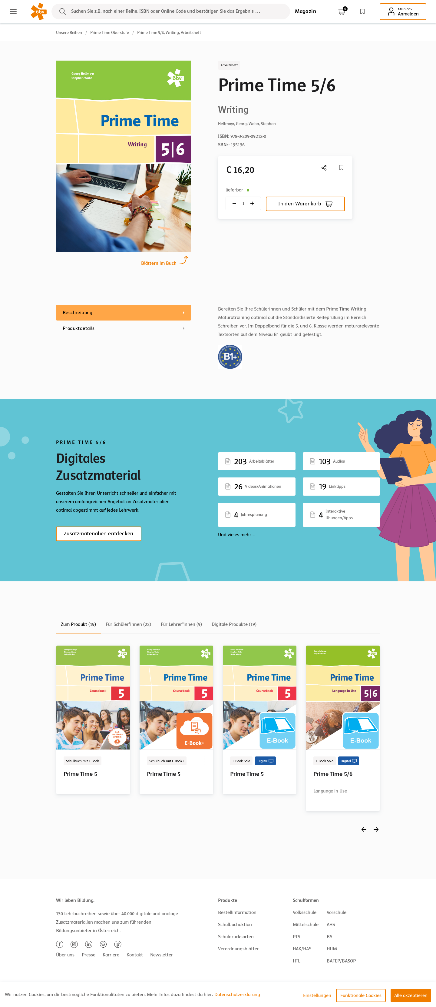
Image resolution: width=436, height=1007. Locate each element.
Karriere (111, 955)
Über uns (65, 955)
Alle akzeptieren (411, 995)
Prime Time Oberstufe (109, 32)
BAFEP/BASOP (341, 961)
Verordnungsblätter (238, 949)
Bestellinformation (237, 912)
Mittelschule (306, 924)
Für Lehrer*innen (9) (181, 624)
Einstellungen (317, 995)
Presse (88, 955)
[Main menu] (13, 11)
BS (329, 936)
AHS (331, 924)
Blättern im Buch (159, 262)
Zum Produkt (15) (78, 624)
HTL (296, 961)
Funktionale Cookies (361, 995)
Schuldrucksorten (236, 936)
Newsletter (161, 955)
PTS (296, 936)
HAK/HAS (302, 949)
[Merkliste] (341, 167)
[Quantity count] (243, 203)
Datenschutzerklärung (237, 994)
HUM (332, 949)
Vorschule (336, 912)
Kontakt (135, 955)
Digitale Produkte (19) (234, 624)
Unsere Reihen (69, 32)
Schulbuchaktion (235, 924)
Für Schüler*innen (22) (128, 624)
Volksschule (304, 912)
